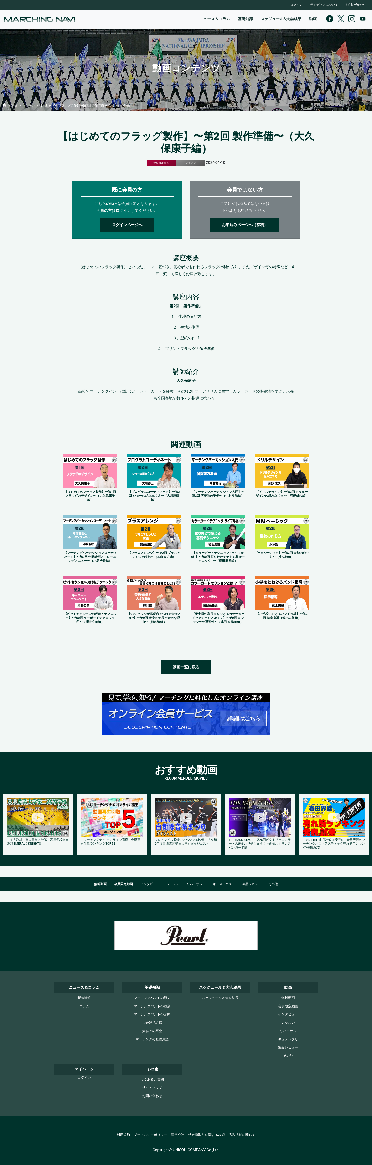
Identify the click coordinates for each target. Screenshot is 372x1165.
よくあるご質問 (152, 1080)
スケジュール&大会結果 (281, 19)
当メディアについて (324, 4)
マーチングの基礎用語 (152, 1039)
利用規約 (123, 1135)
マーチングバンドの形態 (152, 1014)
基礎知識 (245, 19)
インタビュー (149, 884)
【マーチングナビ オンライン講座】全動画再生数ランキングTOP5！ (110, 842)
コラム (84, 1006)
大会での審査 (152, 1031)
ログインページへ (127, 225)
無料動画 (100, 884)
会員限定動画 (123, 884)
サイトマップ (152, 1088)
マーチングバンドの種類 (152, 1006)
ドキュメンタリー (222, 884)
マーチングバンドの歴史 (152, 998)
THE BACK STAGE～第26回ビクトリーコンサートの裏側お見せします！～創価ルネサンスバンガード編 (260, 843)
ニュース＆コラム (215, 19)
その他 (273, 884)
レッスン (173, 884)
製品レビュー (251, 884)
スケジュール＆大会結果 (220, 998)
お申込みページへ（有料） (245, 225)
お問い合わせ (355, 4)
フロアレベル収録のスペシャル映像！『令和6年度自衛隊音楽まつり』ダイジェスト (186, 842)
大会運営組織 (152, 1023)
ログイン (296, 4)
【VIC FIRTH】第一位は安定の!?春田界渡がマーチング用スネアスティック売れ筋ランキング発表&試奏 (334, 843)
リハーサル (194, 884)
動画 (313, 19)
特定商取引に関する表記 (206, 1135)
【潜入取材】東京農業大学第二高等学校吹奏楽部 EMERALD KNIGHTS (38, 842)
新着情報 (84, 998)
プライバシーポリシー (150, 1135)
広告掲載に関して (242, 1135)
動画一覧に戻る (186, 667)
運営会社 (177, 1135)
